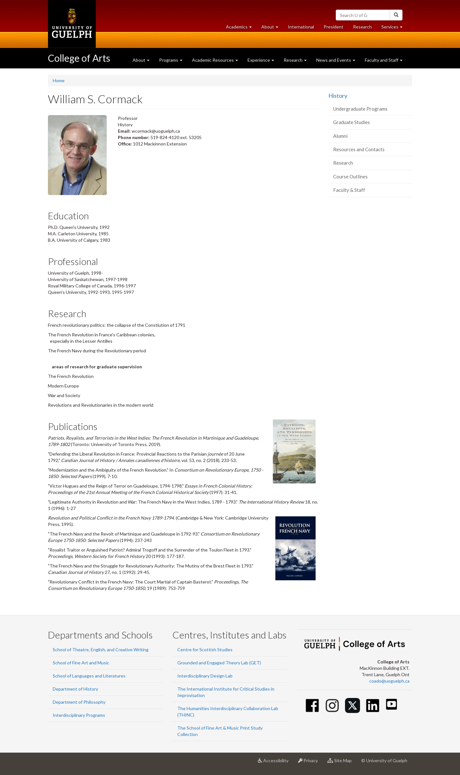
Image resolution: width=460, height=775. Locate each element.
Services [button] (394, 28)
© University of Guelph (384, 760)
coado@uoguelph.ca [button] (389, 681)
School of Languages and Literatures (89, 675)
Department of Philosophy (79, 702)
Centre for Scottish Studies (205, 649)
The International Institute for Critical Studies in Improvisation (225, 692)
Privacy (310, 763)
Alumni (340, 136)
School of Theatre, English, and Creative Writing (101, 649)
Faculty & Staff (349, 190)
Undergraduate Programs (360, 109)
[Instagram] (332, 705)
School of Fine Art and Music (81, 662)
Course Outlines (350, 176)
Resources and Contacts (359, 149)
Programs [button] (170, 60)
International (301, 26)
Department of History (75, 689)
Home (59, 80)
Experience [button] (261, 60)
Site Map (341, 763)
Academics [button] (241, 28)
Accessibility (275, 763)
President (333, 26)
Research (365, 28)
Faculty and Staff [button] (383, 60)
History (337, 95)
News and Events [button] (335, 60)
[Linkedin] (372, 705)
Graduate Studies (351, 122)
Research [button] (295, 60)
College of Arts (79, 58)
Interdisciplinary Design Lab (205, 675)
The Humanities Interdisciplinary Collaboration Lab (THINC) (227, 711)
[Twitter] (352, 705)
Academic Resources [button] (215, 60)
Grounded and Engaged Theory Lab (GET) (219, 662)
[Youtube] (391, 704)
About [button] (272, 28)
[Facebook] (312, 705)
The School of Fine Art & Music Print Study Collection (220, 731)
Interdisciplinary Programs (79, 715)
